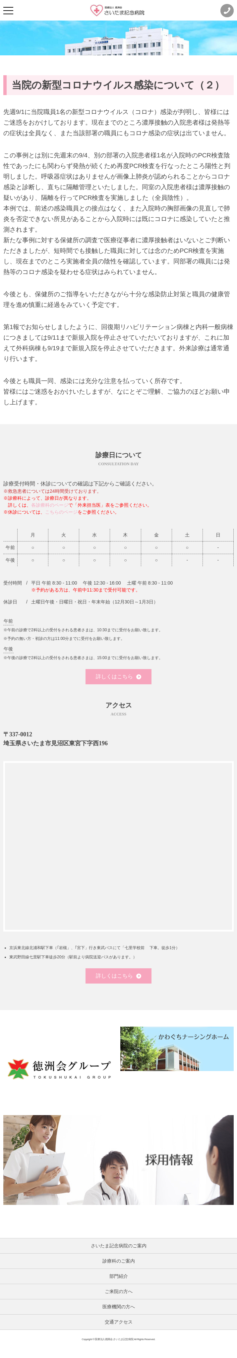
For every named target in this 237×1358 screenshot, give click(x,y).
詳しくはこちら (118, 676)
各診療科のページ (49, 505)
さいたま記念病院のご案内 (119, 1245)
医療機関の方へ (118, 1306)
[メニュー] (8, 10)
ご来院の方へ (119, 1291)
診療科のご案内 (118, 1261)
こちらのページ (61, 512)
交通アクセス (119, 1322)
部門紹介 (118, 1276)
